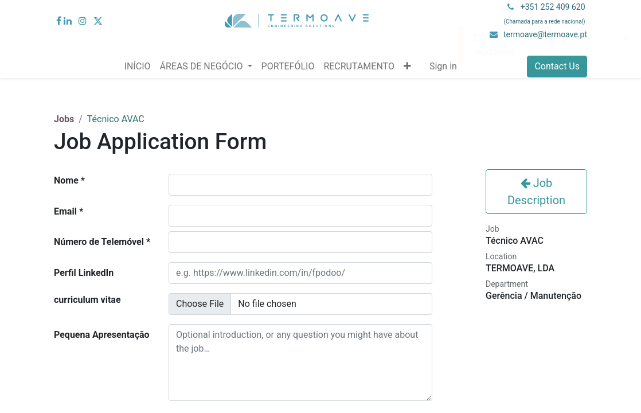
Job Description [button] (536, 191)
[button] (407, 66)
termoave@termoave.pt (545, 34)
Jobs (64, 119)
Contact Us (557, 66)
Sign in (443, 66)
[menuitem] (137, 66)
